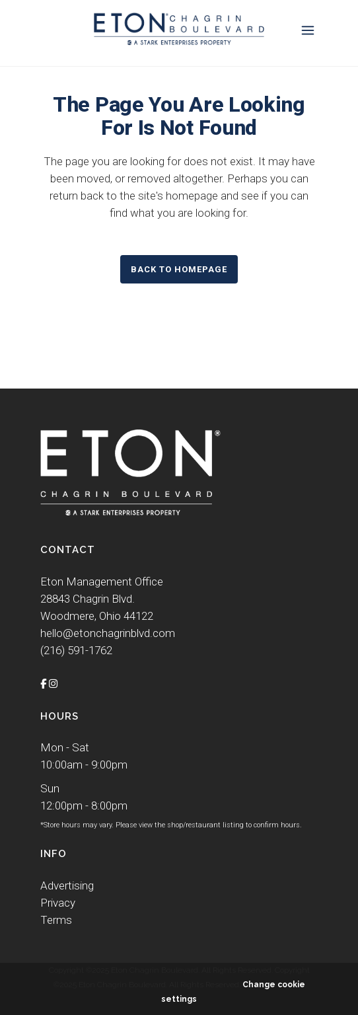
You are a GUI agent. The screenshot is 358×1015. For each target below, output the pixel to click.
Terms (56, 919)
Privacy (57, 902)
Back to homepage (179, 269)
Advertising (67, 885)
